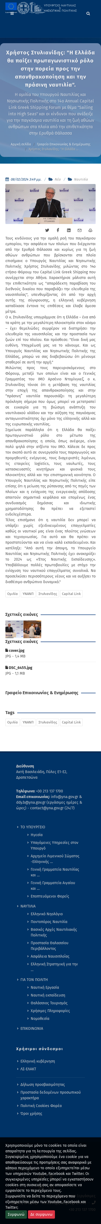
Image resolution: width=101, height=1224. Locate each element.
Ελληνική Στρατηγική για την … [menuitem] (54, 967)
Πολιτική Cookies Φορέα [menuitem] (41, 1106)
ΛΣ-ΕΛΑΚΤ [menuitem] (28, 1069)
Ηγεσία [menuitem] (37, 835)
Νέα (57, 179)
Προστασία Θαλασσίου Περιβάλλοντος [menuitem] (49, 946)
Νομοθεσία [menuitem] (40, 1018)
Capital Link (71, 594)
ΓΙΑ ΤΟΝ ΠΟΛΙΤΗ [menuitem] (34, 979)
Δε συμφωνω (41, 1214)
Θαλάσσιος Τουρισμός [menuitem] (49, 1003)
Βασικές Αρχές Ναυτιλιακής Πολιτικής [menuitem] (54, 932)
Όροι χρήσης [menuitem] (31, 1113)
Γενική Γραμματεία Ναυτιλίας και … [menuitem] (55, 872)
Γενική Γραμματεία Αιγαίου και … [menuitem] (53, 886)
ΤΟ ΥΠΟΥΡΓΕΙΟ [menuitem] (32, 827)
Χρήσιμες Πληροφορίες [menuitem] (50, 1011)
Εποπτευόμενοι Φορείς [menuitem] (50, 896)
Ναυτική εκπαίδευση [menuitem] (48, 995)
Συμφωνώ (16, 1214)
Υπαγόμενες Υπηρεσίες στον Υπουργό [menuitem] (54, 845)
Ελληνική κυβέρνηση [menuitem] (37, 1061)
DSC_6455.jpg (18, 668)
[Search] (88, 12)
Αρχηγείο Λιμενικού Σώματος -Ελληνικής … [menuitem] (55, 859)
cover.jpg (15, 650)
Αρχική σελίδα (21, 144)
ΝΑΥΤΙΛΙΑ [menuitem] (28, 906)
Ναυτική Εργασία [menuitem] (45, 987)
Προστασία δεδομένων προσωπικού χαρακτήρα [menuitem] (50, 1095)
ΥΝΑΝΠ (28, 594)
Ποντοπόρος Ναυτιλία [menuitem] (49, 922)
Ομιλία (12, 594)
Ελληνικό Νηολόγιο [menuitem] (47, 914)
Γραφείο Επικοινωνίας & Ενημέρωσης (63, 144)
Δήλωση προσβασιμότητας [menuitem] (42, 1084)
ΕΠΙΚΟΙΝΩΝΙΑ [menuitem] (31, 1028)
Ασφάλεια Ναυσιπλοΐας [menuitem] (50, 956)
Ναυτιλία (81, 179)
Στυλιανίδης (48, 594)
